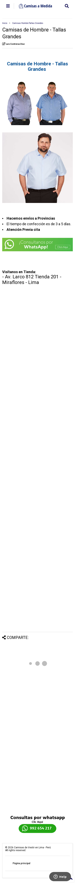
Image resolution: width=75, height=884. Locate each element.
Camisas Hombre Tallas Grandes (27, 23)
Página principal (21, 863)
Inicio (4, 23)
